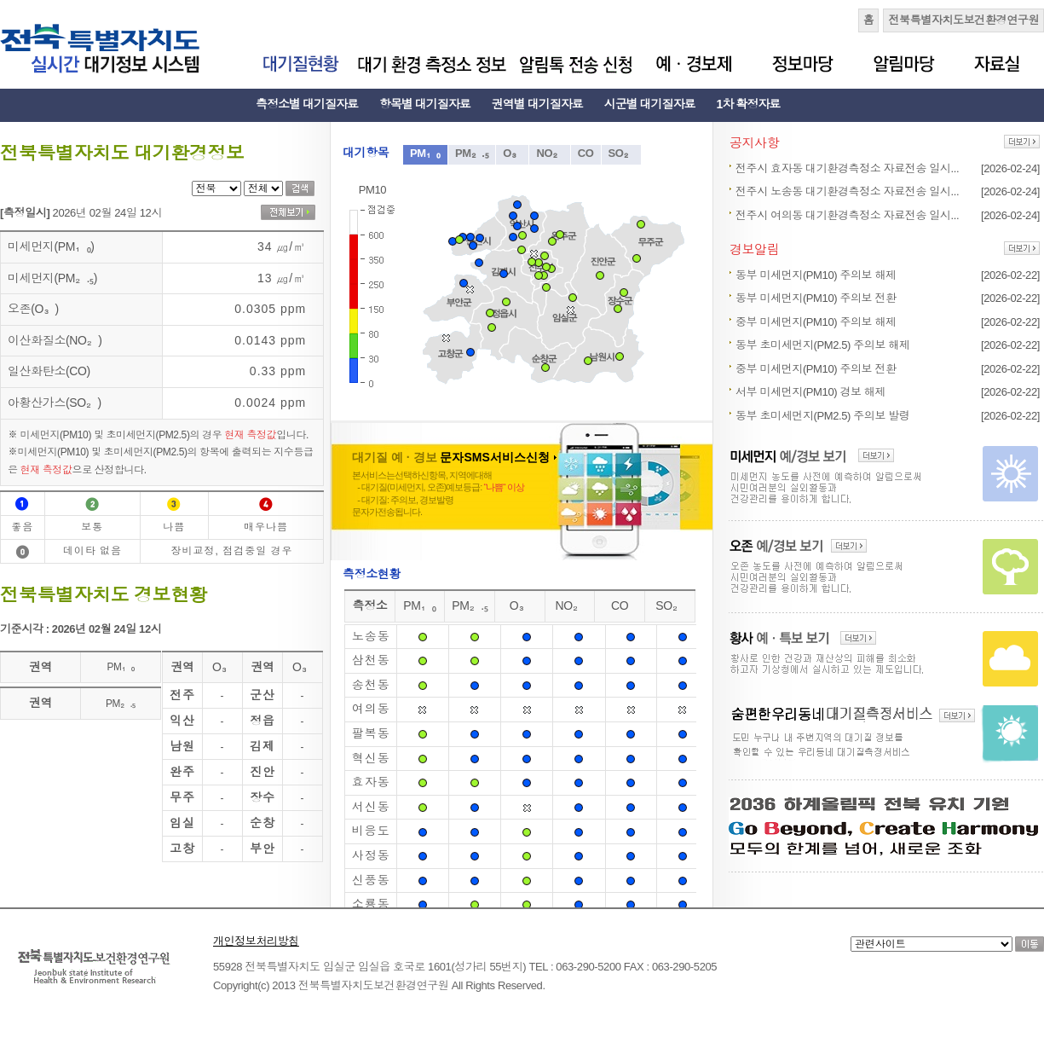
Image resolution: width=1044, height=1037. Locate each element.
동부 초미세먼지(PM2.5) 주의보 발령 (822, 415)
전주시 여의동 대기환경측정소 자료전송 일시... (847, 215)
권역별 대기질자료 (537, 104)
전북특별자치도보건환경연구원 (963, 20)
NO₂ (549, 153)
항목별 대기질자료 (424, 104)
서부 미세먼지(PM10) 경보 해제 (810, 391)
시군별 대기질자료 (649, 104)
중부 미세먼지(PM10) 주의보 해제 (816, 322)
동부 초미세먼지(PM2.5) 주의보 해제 (822, 345)
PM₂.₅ (471, 153)
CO (586, 153)
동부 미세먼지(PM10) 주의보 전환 (816, 298)
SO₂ (622, 153)
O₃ (512, 153)
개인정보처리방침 (256, 941)
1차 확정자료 (749, 104)
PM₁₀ (425, 153)
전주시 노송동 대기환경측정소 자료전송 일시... (847, 191)
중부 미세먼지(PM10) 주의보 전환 (816, 368)
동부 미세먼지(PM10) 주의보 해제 (816, 275)
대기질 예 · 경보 (454, 457)
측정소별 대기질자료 (307, 104)
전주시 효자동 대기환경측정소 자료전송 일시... (847, 168)
